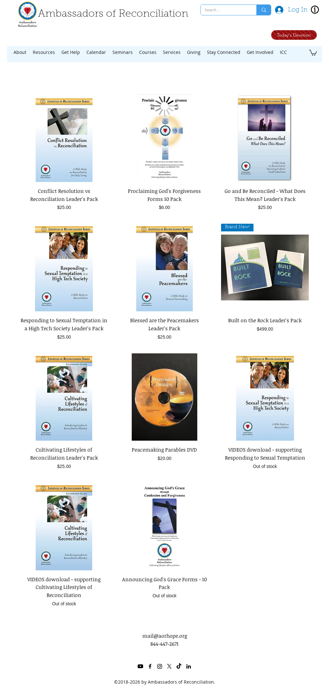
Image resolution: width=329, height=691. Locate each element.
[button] (20, 52)
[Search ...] (224, 10)
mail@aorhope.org (164, 635)
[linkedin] (188, 666)
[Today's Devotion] (294, 35)
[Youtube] (140, 666)
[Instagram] (159, 666)
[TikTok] (179, 666)
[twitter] (169, 666)
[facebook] (150, 666)
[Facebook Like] (236, 36)
